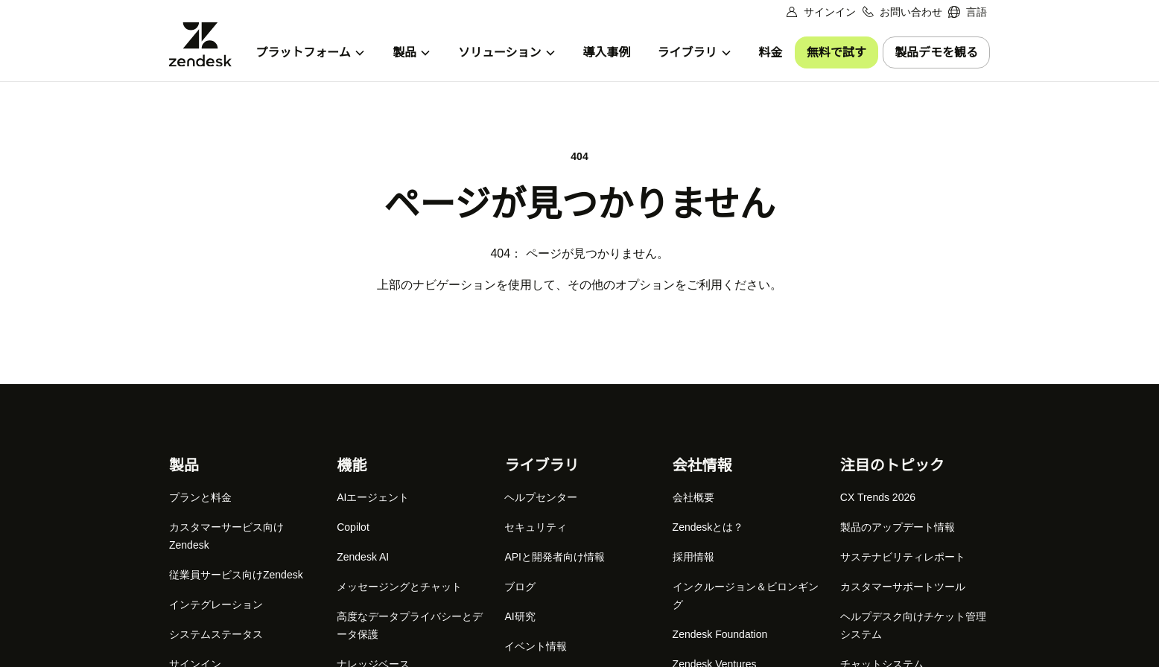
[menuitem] (967, 12)
